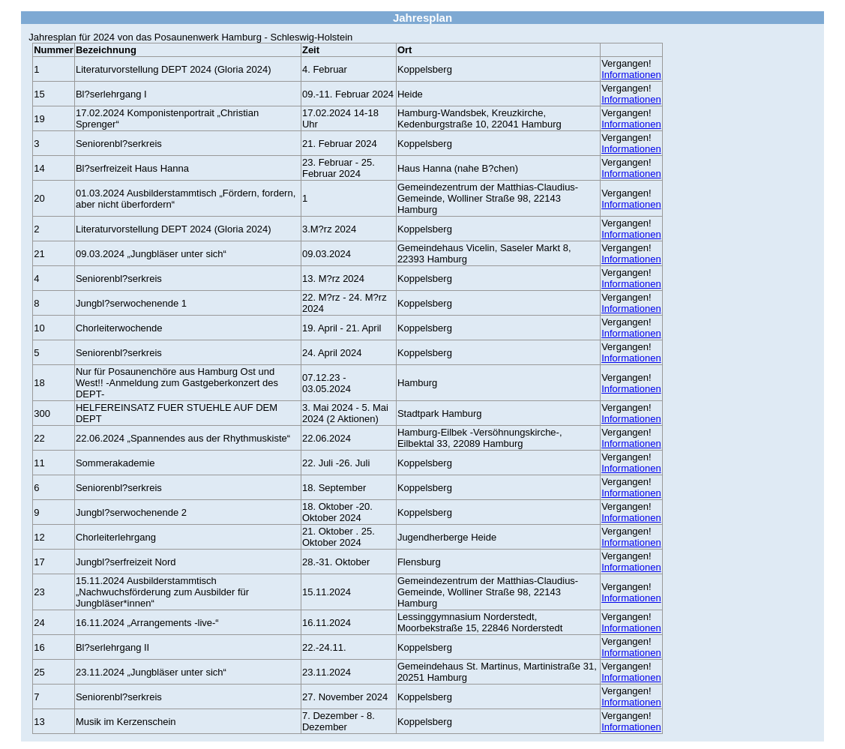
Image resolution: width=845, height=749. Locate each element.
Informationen (631, 74)
